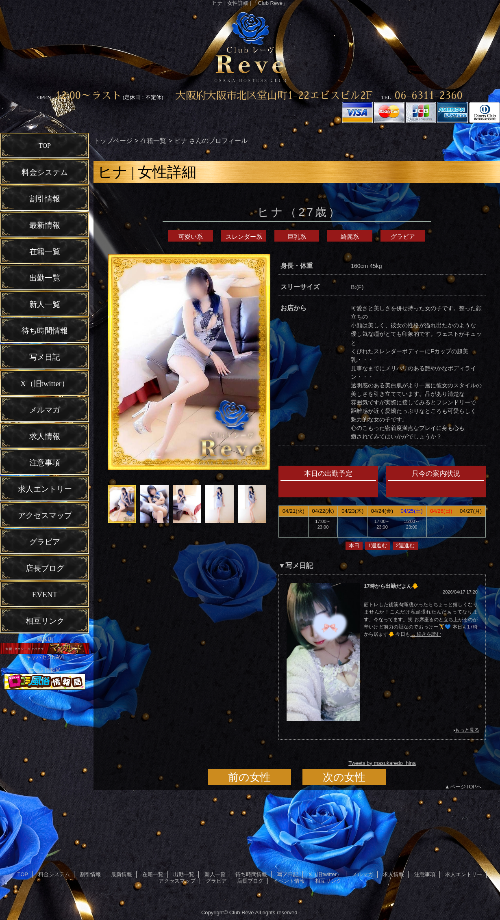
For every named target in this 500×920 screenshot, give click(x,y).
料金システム (54, 874)
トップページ (113, 140)
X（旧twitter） (325, 874)
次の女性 (344, 777)
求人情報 (393, 874)
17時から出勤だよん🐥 (391, 586)
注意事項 (424, 874)
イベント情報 (289, 881)
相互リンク (328, 881)
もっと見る (467, 730)
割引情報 (90, 874)
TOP (45, 145)
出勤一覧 (183, 874)
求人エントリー (463, 874)
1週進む (377, 545)
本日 (354, 545)
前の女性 (249, 777)
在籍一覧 (153, 140)
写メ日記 (287, 874)
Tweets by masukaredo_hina (381, 763)
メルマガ (362, 874)
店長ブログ (250, 881)
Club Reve (241, 912)
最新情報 (121, 874)
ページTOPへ (466, 787)
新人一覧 (215, 874)
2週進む (405, 545)
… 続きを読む (425, 634)
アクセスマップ (177, 881)
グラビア (403, 236)
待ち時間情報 (251, 874)
